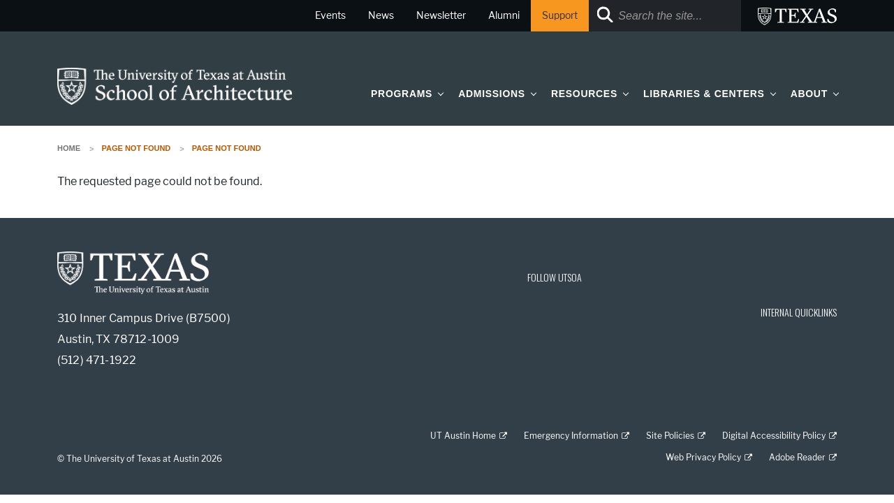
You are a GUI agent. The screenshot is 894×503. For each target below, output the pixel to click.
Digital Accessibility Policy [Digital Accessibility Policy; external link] (774, 435)
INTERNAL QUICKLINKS (799, 312)
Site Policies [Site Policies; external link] (670, 435)
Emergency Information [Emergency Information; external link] (571, 435)
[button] (437, 93)
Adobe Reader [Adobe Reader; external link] (797, 457)
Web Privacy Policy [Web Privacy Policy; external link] (703, 457)
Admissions (491, 93)
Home (68, 148)
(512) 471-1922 (96, 360)
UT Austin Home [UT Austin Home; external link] (463, 435)
